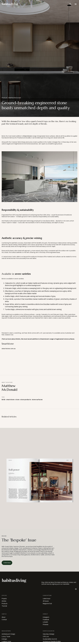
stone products (25, 399)
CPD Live (46, 636)
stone (17, 399)
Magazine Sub (47, 603)
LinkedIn (45, 622)
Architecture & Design (8, 634)
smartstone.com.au (9, 348)
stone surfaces (37, 399)
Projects (4, 598)
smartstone (10, 399)
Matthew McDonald (14, 98)
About (3, 617)
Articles (4, 601)
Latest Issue (46, 598)
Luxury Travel (6, 636)
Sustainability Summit (50, 639)
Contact (4, 619)
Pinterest (45, 624)
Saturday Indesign (48, 634)
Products (4, 98)
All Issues (46, 601)
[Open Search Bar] (70, 4)
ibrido (3, 399)
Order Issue (6, 562)
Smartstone (27, 136)
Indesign (4, 639)
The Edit (4, 606)
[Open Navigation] (75, 4)
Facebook (46, 619)
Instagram (46, 617)
